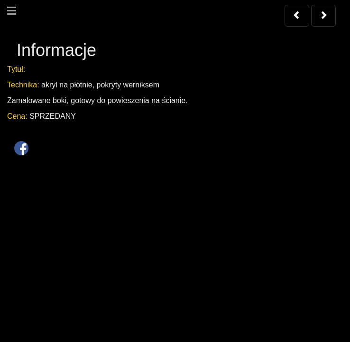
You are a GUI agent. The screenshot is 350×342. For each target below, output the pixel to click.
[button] (297, 16)
